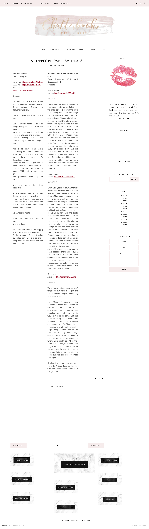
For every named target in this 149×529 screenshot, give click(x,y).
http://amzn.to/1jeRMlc (31, 85)
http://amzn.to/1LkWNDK (23, 90)
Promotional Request (63, 3)
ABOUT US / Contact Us (22, 3)
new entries (18, 445)
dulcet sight (141, 526)
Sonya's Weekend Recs (74, 49)
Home (6, 3)
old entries (96, 445)
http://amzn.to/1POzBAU (32, 82)
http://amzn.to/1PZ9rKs (66, 277)
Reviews (91, 49)
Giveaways (54, 49)
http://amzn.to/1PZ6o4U (64, 93)
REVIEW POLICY (43, 3)
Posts (104, 49)
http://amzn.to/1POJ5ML (64, 177)
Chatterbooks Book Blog (17, 526)
